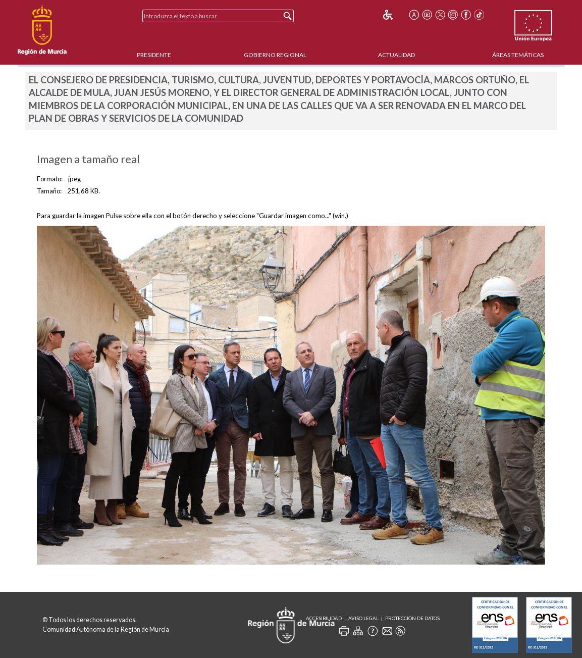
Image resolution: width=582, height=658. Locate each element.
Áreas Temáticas (518, 55)
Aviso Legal (363, 618)
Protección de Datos (412, 618)
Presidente (154, 55)
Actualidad (396, 55)
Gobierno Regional (275, 55)
